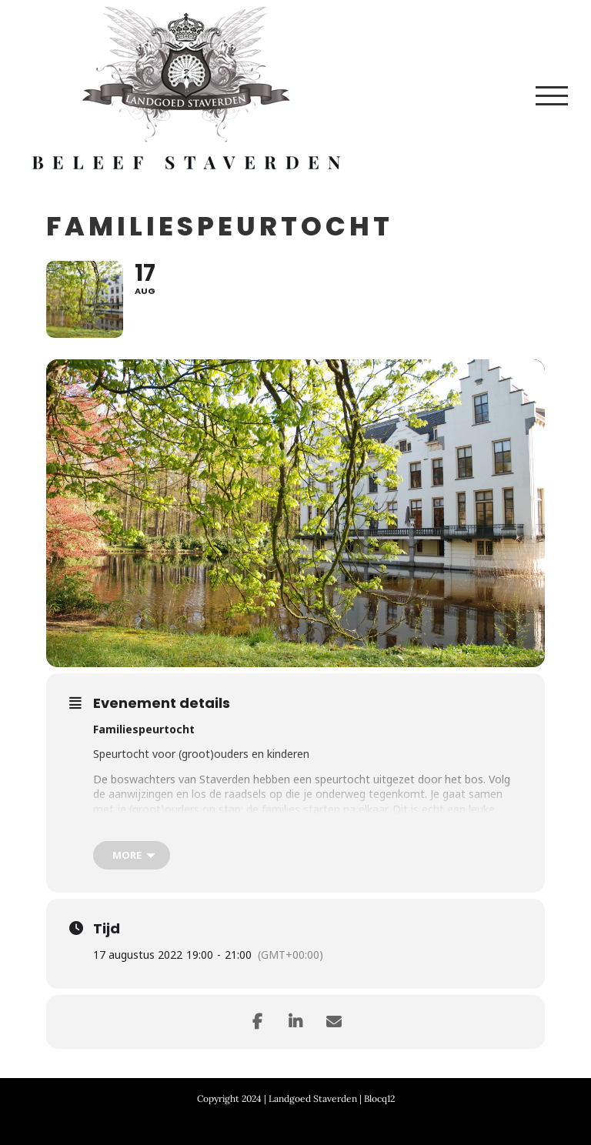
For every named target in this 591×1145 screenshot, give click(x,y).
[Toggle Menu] (552, 95)
